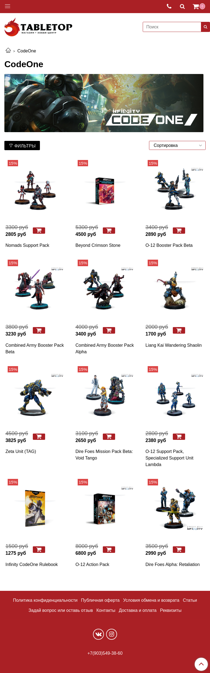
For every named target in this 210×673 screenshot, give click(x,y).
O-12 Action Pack (92, 564)
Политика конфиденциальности (45, 600)
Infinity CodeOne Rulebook (31, 564)
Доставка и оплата (137, 610)
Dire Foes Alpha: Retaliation (172, 564)
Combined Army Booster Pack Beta (34, 348)
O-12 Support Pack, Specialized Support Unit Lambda (169, 458)
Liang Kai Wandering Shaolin (173, 345)
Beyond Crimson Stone (98, 245)
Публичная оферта (100, 600)
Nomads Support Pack (27, 245)
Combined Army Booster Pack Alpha (104, 348)
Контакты (106, 610)
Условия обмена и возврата (151, 600)
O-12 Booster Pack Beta (169, 245)
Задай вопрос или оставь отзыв (60, 610)
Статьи (190, 600)
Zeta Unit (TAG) (20, 451)
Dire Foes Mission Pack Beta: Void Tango (104, 454)
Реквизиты (170, 610)
